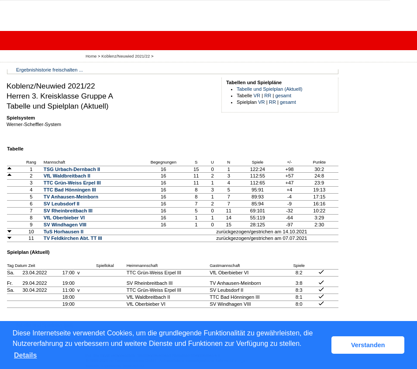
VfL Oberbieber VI (64, 217)
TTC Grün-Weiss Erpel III (72, 182)
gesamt (284, 95)
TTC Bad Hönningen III (70, 189)
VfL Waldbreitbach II (67, 175)
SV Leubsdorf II (61, 203)
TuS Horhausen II (63, 231)
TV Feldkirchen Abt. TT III (73, 238)
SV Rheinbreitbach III (68, 210)
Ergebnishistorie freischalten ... (49, 69)
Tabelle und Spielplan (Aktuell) (270, 89)
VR (257, 95)
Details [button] (25, 355)
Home (91, 56)
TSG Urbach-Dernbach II (72, 169)
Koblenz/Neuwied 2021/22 (126, 56)
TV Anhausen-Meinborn (71, 196)
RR (267, 95)
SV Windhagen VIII (65, 224)
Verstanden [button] (368, 345)
